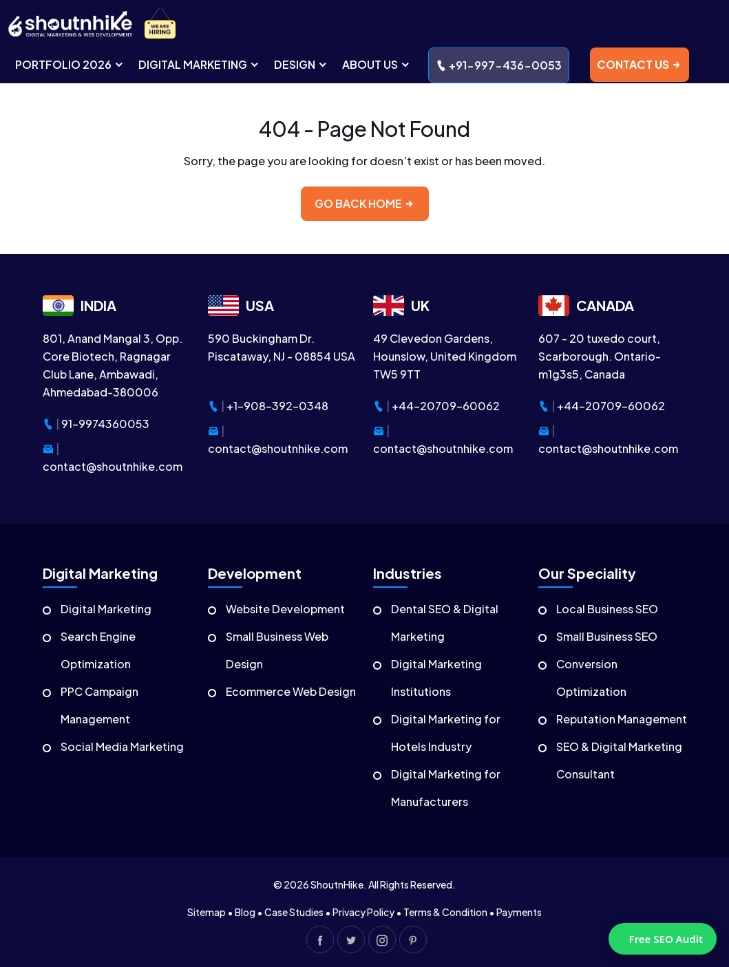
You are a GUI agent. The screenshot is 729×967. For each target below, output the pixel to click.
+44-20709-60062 (446, 406)
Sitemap (206, 912)
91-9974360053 (105, 423)
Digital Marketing (106, 609)
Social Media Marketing (122, 746)
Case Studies (294, 912)
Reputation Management (621, 719)
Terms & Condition (445, 912)
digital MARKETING (199, 64)
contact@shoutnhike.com (112, 466)
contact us (639, 64)
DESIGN (301, 64)
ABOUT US (376, 64)
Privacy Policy (363, 912)
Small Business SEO (606, 636)
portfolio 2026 (70, 64)
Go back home (365, 203)
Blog (245, 912)
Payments (519, 912)
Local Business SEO (607, 609)
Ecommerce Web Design (291, 691)
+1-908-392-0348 (277, 406)
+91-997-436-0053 (499, 65)
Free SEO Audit (666, 939)
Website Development (285, 609)
